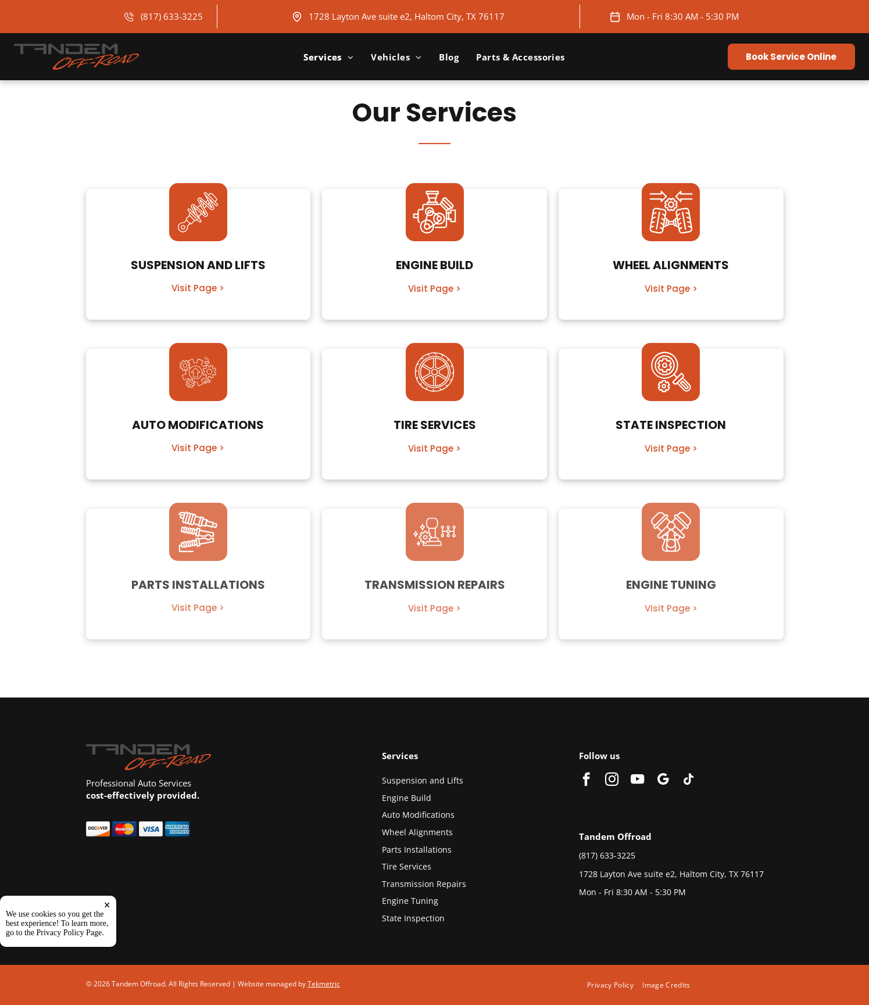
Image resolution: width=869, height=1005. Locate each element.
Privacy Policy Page (69, 936)
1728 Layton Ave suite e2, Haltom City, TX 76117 (407, 16)
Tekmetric (323, 984)
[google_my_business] (663, 780)
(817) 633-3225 (172, 16)
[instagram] (612, 780)
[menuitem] (328, 57)
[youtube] (637, 780)
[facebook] (586, 780)
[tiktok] (688, 780)
